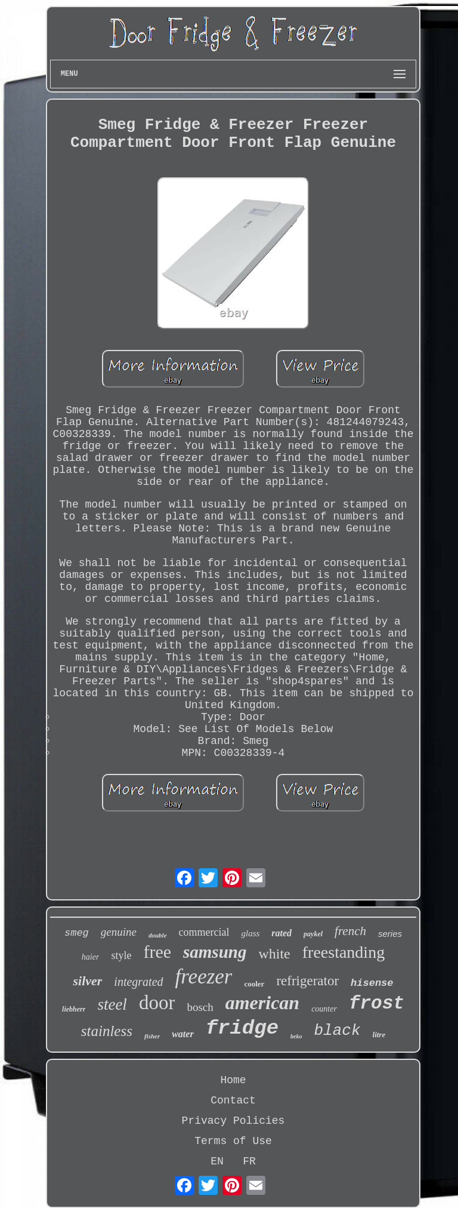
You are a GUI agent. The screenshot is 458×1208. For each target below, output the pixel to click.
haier (91, 956)
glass (250, 933)
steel (111, 1004)
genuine (119, 932)
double (157, 935)
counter (324, 1008)
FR (249, 1161)
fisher (152, 1036)
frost (376, 1003)
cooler (254, 983)
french (350, 931)
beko (296, 1036)
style (121, 955)
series (390, 934)
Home (233, 1080)
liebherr (73, 1009)
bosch (200, 1007)
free (157, 951)
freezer (204, 976)
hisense (372, 983)
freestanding (343, 952)
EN (217, 1161)
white (274, 953)
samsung (214, 951)
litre (379, 1034)
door (157, 1002)
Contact (233, 1100)
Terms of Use (233, 1141)
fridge (242, 1028)
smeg (76, 933)
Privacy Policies (233, 1121)
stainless (106, 1031)
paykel (313, 934)
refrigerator (307, 980)
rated (281, 933)
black (337, 1031)
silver (87, 980)
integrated (138, 981)
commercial (204, 932)
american (262, 1002)
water (182, 1034)
